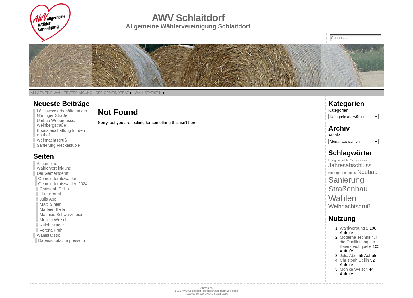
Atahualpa (222, 293)
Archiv (334, 135)
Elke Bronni (50, 194)
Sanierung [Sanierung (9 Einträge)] (346, 179)
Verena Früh (51, 230)
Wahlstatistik (48, 235)
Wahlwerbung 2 (354, 228)
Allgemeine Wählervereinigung (54, 165)
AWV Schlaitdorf (188, 17)
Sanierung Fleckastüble (58, 145)
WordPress (206, 293)
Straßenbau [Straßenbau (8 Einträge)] (348, 189)
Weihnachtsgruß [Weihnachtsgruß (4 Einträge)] (349, 206)
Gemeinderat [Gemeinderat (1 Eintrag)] (359, 160)
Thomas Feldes (228, 290)
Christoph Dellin (54, 189)
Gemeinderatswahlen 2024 (62, 183)
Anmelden (206, 288)
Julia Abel (48, 199)
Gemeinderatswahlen (57, 178)
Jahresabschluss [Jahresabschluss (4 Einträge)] (350, 165)
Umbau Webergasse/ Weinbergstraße (56, 123)
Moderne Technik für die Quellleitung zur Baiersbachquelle (358, 242)
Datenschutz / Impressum (61, 240)
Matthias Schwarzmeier (61, 214)
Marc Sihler (50, 204)
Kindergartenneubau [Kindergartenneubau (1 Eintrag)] (342, 173)
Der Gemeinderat (52, 173)
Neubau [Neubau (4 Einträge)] (367, 172)
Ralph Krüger (52, 225)
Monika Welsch (53, 219)
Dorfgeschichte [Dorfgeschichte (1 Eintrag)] (338, 160)
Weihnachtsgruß (52, 140)
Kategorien (338, 110)
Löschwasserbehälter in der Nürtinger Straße (62, 113)
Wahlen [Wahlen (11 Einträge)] (342, 198)
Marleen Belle (52, 209)
